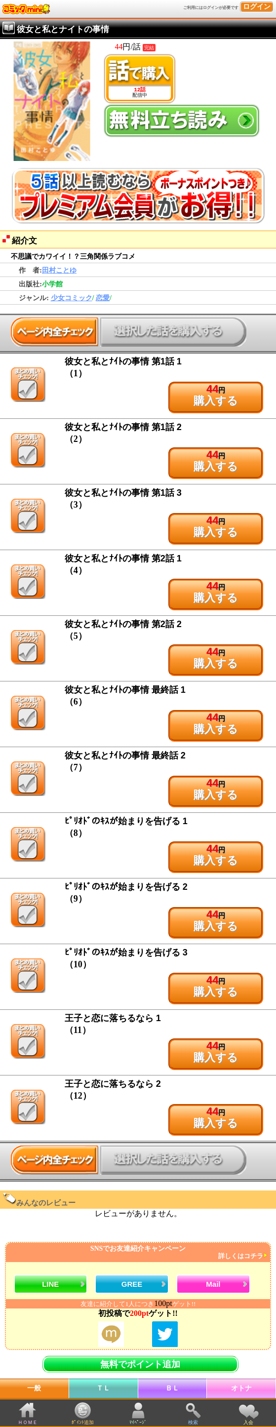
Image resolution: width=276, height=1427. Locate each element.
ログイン (257, 6)
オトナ (241, 1388)
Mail (213, 1284)
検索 (193, 1422)
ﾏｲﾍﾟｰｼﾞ (138, 1422)
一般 (34, 1388)
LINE (50, 1284)
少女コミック (71, 298)
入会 (248, 1422)
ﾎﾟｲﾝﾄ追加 (83, 1422)
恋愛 (103, 298)
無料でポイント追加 (140, 1364)
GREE (132, 1284)
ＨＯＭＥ (28, 1422)
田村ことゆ (59, 270)
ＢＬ (172, 1388)
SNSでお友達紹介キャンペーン (137, 1252)
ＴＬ (103, 1388)
